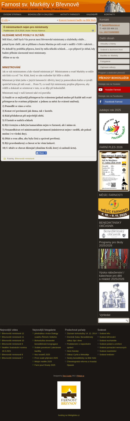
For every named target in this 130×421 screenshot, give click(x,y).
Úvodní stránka (12, 14)
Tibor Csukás (67, 376)
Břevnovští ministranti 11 (13, 337)
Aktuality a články (108, 44)
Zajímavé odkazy (107, 67)
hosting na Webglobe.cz (69, 415)
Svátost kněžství (107, 354)
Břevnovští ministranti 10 (13, 340)
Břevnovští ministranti (24, 158)
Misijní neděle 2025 (43, 361)
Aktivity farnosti (70, 14)
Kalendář (92, 14)
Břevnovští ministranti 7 (12, 358)
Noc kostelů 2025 (42, 354)
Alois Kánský (73, 351)
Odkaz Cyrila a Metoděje (78, 354)
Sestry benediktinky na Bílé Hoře (81, 358)
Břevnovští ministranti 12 (13, 333)
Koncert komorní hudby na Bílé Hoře (77, 20)
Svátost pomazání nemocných (113, 347)
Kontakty (109, 14)
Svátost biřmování (108, 337)
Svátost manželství (108, 351)
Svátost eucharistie (108, 340)
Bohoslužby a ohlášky (41, 14)
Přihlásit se (80, 376)
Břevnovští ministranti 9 (12, 344)
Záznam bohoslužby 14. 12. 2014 (82, 333)
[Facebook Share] (41, 152)
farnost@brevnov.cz (111, 25)
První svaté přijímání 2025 (46, 358)
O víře (5, 20)
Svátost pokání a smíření (111, 344)
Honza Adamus (38, 30)
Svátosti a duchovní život (111, 49)
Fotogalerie (105, 61)
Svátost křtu (105, 333)
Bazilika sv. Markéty (109, 55)
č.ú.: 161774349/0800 (109, 32)
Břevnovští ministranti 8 (12, 354)
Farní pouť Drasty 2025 (44, 365)
